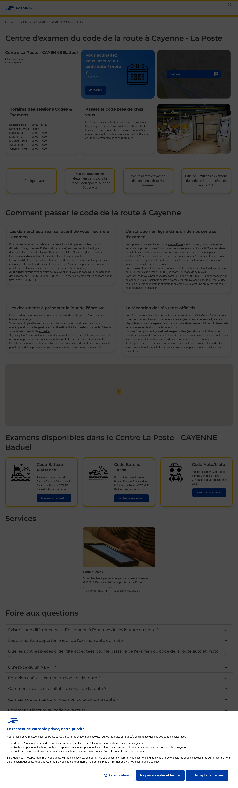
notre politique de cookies (144, 761)
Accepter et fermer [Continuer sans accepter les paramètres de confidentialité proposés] (209, 775)
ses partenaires (67, 736)
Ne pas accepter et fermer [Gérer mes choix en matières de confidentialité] (160, 775)
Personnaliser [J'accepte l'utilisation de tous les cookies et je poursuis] (119, 775)
